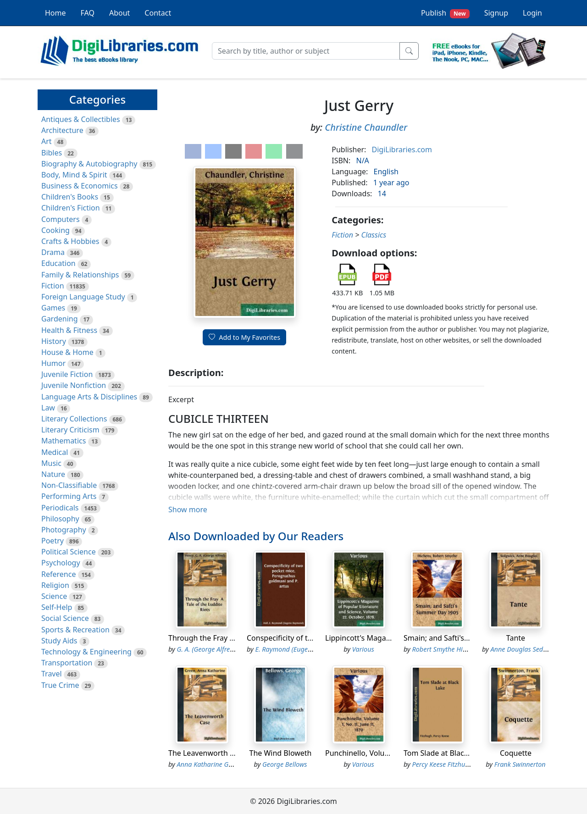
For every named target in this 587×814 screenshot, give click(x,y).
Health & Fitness (69, 330)
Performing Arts (68, 496)
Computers (60, 219)
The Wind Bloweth (280, 753)
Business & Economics (79, 186)
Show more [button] (187, 509)
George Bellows (284, 764)
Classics (373, 235)
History (53, 341)
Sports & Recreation (75, 630)
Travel (51, 674)
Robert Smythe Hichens (446, 649)
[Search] (306, 51)
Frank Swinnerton (520, 764)
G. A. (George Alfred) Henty (216, 649)
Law (48, 408)
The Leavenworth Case (207, 753)
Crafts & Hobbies (70, 241)
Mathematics (63, 441)
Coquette (516, 753)
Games (53, 308)
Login (532, 13)
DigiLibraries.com (402, 149)
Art (46, 141)
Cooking (55, 230)
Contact (157, 13)
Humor (53, 363)
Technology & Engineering (86, 652)
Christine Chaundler (366, 127)
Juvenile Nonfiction (73, 385)
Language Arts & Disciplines (89, 397)
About (119, 13)
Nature (53, 474)
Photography (63, 530)
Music (51, 463)
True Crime (60, 685)
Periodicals (60, 508)
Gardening (59, 319)
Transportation (66, 663)
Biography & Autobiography (89, 164)
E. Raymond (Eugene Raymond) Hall (307, 649)
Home (55, 13)
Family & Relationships (80, 275)
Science (54, 596)
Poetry (52, 541)
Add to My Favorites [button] (244, 337)
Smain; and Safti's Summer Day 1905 (466, 638)
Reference (58, 574)
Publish (445, 13)
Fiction (52, 286)
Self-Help (56, 607)
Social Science (65, 618)
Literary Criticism (70, 430)
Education (58, 263)
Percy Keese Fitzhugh (442, 764)
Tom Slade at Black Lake (445, 753)
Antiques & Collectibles (80, 119)
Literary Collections (74, 419)
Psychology (60, 563)
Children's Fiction (70, 208)
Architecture (62, 130)
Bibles (51, 153)
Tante (515, 638)
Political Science (68, 552)
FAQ (87, 13)
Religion (55, 585)
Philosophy (60, 519)
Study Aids (59, 641)
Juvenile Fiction (67, 374)
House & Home (67, 352)
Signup (496, 13)
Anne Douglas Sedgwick (525, 649)
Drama (53, 252)
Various (363, 649)
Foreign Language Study (83, 297)
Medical (54, 452)
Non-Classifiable (69, 485)
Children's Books (69, 197)
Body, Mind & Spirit (74, 175)
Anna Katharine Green (209, 764)
